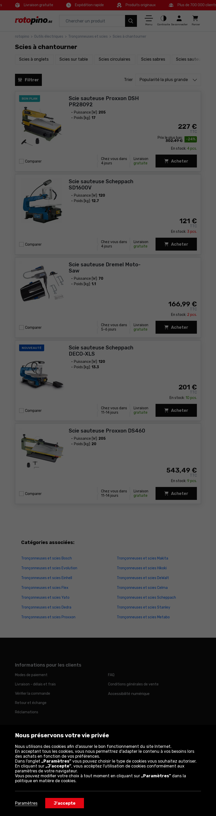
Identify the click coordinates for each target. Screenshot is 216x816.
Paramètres (26, 803)
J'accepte (64, 803)
